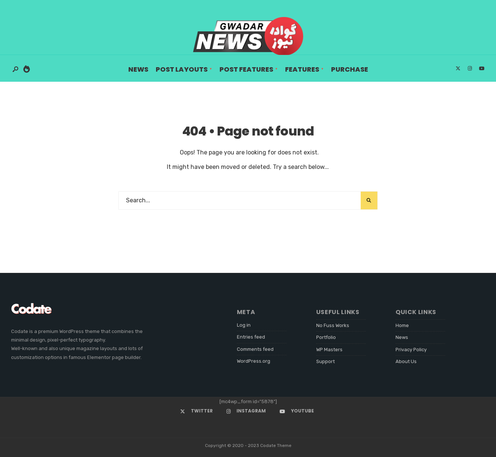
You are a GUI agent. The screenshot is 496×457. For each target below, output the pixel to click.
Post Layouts (182, 69)
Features (302, 69)
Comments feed (255, 349)
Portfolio (326, 337)
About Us (406, 361)
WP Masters (329, 349)
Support (325, 361)
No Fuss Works (332, 325)
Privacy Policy (411, 349)
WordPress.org (253, 361)
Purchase (349, 69)
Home (402, 325)
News (138, 69)
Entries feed (251, 337)
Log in (244, 325)
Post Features (246, 69)
